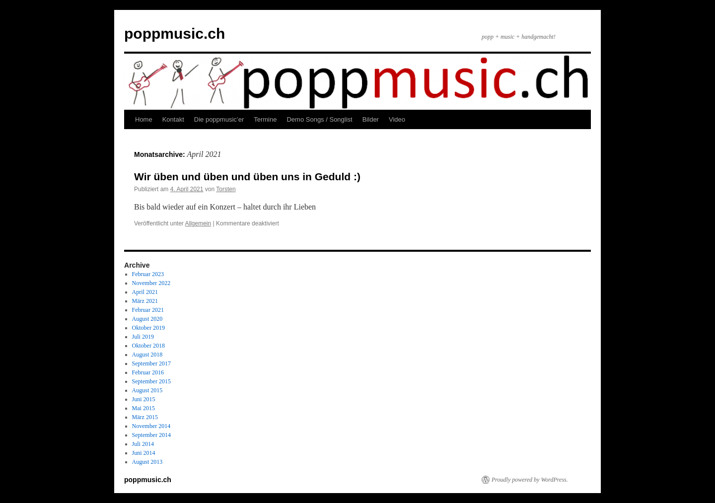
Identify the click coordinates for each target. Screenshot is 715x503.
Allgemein (198, 223)
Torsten (225, 189)
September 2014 (151, 434)
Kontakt (173, 119)
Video (397, 119)
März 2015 (145, 417)
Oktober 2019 (148, 327)
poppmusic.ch (174, 33)
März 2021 (145, 300)
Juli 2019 (143, 336)
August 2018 (147, 354)
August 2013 (147, 461)
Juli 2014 (143, 443)
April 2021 (145, 291)
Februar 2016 (148, 372)
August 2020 (147, 318)
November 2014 (151, 426)
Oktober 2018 (148, 345)
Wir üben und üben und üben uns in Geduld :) (247, 176)
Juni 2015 (143, 399)
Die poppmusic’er (219, 119)
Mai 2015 (143, 408)
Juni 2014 (143, 452)
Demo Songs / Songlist (319, 119)
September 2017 (151, 363)
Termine (265, 119)
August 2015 (147, 390)
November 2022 (151, 283)
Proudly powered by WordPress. (530, 479)
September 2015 (151, 381)
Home (143, 119)
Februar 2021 (148, 309)
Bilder (370, 119)
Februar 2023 (148, 274)
